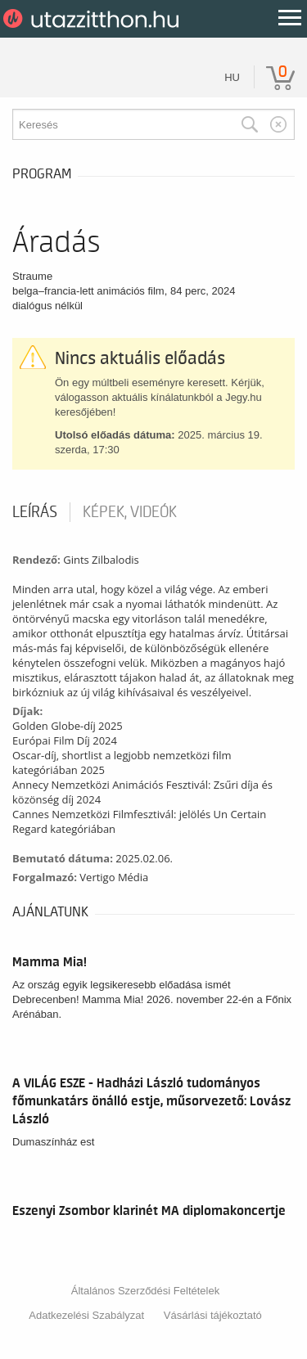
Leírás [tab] (34, 512)
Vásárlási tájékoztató (213, 1315)
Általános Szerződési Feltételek (145, 1291)
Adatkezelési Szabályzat (86, 1315)
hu (232, 77)
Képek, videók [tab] (130, 512)
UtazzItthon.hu (93, 19)
